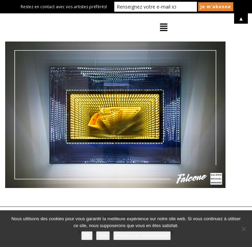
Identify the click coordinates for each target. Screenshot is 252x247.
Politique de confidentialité (142, 235)
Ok (87, 235)
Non (103, 235)
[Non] (243, 228)
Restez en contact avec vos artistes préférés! (64, 7)
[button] (164, 27)
